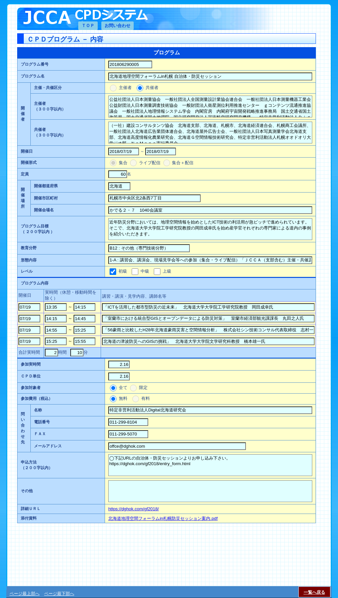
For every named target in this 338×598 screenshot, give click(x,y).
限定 (143, 387)
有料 (145, 398)
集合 (123, 162)
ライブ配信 (149, 162)
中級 (144, 271)
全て (123, 387)
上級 (166, 271)
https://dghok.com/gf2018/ (133, 508)
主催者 (125, 87)
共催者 (151, 87)
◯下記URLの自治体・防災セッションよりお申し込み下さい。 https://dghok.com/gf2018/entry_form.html (210, 465)
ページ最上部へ (25, 593)
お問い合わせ (117, 25)
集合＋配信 (182, 162)
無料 (123, 398)
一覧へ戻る (314, 592)
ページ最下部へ (59, 593)
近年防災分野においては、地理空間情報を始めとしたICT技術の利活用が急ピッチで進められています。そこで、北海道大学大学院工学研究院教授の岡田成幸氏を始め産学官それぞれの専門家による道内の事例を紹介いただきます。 (210, 229)
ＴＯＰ (88, 25)
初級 (122, 271)
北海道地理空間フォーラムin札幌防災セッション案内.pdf (163, 518)
